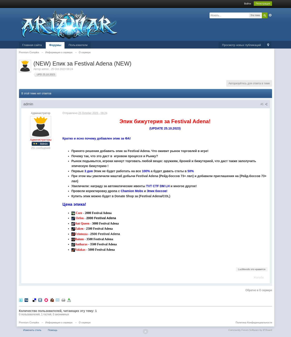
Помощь (52, 330)
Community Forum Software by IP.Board (250, 330)
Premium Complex (29, 322)
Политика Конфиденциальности (253, 322)
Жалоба (259, 277)
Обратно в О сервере (258, 290)
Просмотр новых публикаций (241, 45)
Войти (247, 3)
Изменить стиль (32, 330)
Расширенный (270, 15)
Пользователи (78, 45)
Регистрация (263, 3)
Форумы (55, 45)
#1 (264, 104)
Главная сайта (32, 45)
